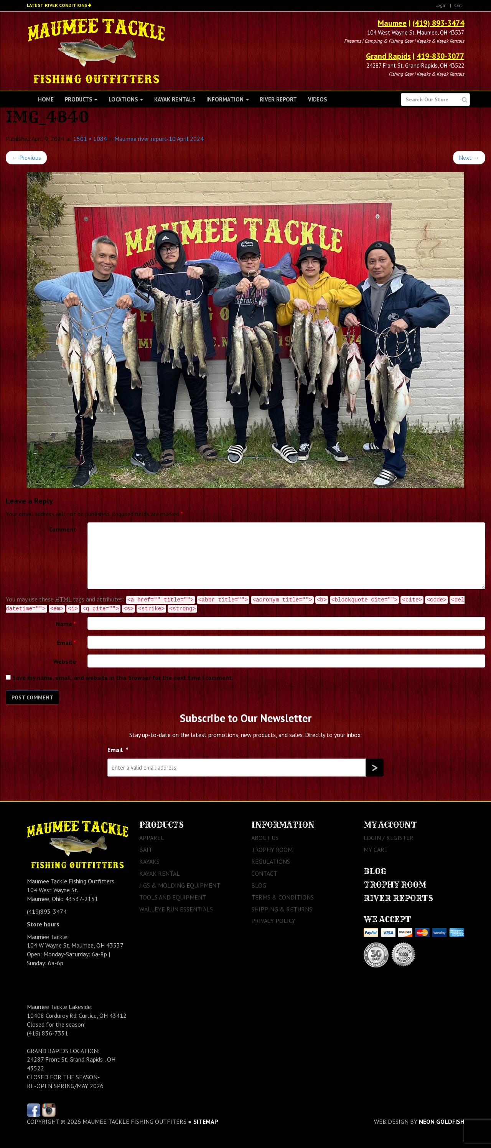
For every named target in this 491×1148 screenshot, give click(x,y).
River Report (278, 99)
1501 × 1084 (90, 138)
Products (81, 99)
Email (66, 642)
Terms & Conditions (282, 897)
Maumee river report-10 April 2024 (159, 138)
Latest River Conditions (57, 5)
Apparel (151, 838)
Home (46, 99)
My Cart (376, 849)
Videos (317, 99)
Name (66, 624)
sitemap (205, 1121)
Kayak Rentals (174, 99)
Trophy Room (272, 849)
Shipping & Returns (281, 909)
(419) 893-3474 (438, 23)
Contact (264, 873)
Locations (126, 99)
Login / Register (389, 838)
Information (227, 99)
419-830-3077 (440, 56)
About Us (264, 838)
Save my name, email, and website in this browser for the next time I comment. (122, 677)
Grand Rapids (388, 56)
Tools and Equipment (172, 897)
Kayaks (149, 861)
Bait (145, 849)
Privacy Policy (273, 920)
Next (469, 157)
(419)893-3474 (47, 911)
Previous (26, 157)
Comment (62, 529)
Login (441, 5)
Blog (258, 885)
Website (64, 661)
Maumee (392, 23)
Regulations (270, 861)
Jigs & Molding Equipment (179, 885)
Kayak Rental (159, 873)
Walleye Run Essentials (176, 909)
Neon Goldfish (441, 1121)
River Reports (398, 898)
